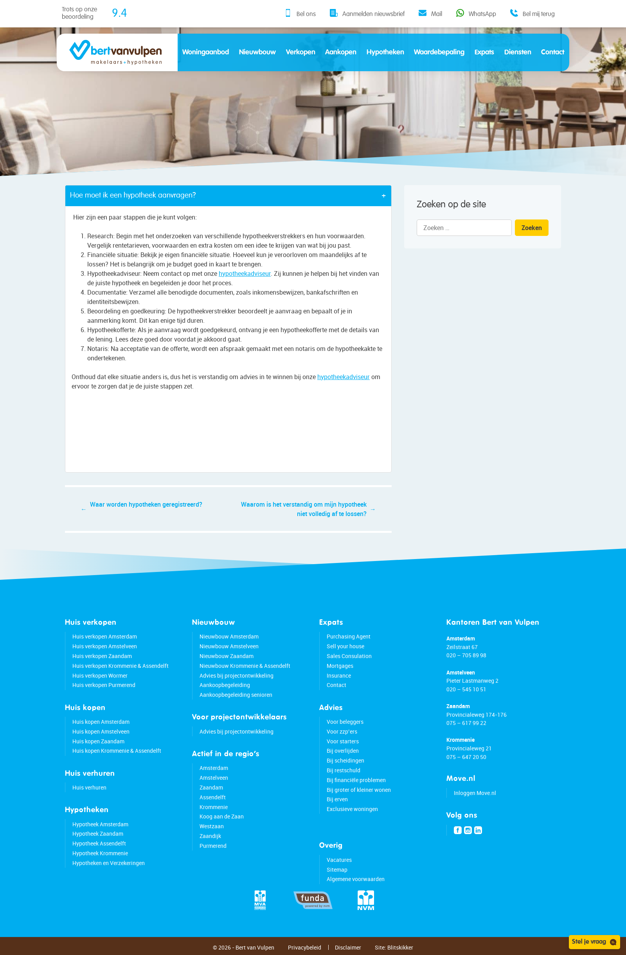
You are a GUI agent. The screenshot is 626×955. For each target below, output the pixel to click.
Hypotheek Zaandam (97, 833)
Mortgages (340, 665)
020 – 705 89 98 (466, 655)
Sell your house (345, 646)
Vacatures (339, 859)
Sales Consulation (349, 656)
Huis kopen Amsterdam (101, 721)
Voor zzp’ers (342, 731)
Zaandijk (210, 836)
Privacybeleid (304, 947)
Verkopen (300, 52)
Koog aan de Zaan (222, 816)
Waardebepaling (439, 52)
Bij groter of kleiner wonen (359, 789)
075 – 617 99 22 (466, 723)
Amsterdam (214, 768)
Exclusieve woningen (352, 809)
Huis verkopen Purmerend (103, 685)
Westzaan (212, 826)
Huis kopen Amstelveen (101, 731)
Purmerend (213, 845)
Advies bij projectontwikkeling (236, 675)
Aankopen (340, 52)
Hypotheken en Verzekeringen (108, 863)
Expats (484, 52)
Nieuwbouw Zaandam (227, 656)
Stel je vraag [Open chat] (594, 942)
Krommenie (214, 807)
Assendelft (213, 797)
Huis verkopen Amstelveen (104, 646)
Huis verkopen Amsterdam (104, 636)
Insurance (339, 675)
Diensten (517, 52)
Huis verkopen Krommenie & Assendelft (120, 665)
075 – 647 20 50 (466, 757)
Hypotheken (385, 52)
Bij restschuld (343, 770)
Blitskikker (400, 947)
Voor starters (343, 741)
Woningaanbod (205, 52)
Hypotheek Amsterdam (100, 824)
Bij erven (337, 799)
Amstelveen (214, 777)
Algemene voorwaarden (356, 879)
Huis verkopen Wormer (100, 675)
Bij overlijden (343, 750)
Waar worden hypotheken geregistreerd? (146, 504)
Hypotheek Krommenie (100, 853)
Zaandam (211, 787)
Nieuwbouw (257, 52)
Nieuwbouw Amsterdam (229, 636)
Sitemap (337, 869)
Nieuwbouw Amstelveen (229, 646)
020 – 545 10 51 (466, 689)
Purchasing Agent (349, 636)
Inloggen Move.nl (475, 793)
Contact (552, 52)
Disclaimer (348, 947)
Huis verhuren (89, 787)
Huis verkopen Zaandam (102, 656)
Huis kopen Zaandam (98, 741)
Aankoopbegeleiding (225, 685)
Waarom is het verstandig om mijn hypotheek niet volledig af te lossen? (304, 509)
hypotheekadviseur (245, 274)
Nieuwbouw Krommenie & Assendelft (245, 665)
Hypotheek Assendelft (99, 843)
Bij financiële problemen (356, 780)
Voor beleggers (345, 721)
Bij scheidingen (345, 760)
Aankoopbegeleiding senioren (236, 694)
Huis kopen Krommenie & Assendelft (116, 750)
